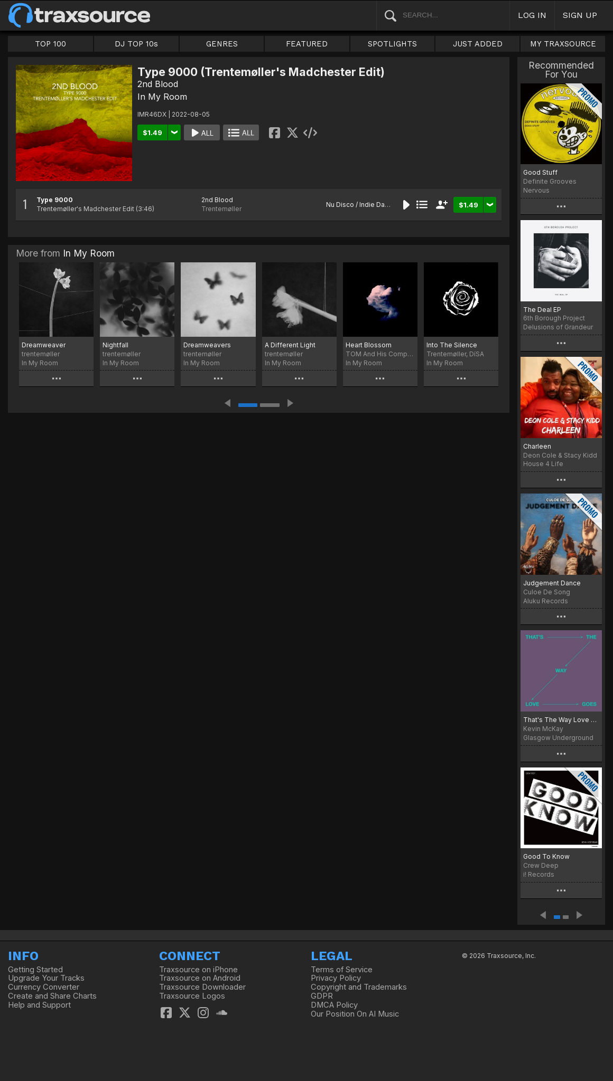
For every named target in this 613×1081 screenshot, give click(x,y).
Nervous (536, 190)
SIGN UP (580, 15)
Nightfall (115, 345)
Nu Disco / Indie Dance (361, 204)
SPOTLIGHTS (392, 44)
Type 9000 (54, 200)
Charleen (537, 446)
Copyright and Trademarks (359, 987)
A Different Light (290, 345)
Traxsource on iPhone (198, 969)
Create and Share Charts (52, 996)
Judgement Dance (552, 583)
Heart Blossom (369, 345)
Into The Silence (451, 345)
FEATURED (307, 44)
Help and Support (39, 1005)
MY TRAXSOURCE (563, 44)
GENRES (222, 44)
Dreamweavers (207, 345)
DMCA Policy (334, 1005)
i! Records (538, 874)
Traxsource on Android (199, 978)
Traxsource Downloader (202, 987)
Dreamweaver (44, 345)
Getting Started (35, 969)
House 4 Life (543, 464)
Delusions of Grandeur (558, 327)
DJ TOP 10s (136, 44)
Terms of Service (342, 969)
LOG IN (532, 15)
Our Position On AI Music (355, 1014)
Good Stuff (540, 172)
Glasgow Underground (558, 738)
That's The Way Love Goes (561, 720)
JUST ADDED (478, 44)
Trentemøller (221, 209)
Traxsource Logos (192, 996)
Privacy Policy (336, 978)
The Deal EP (542, 310)
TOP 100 (50, 44)
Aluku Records (545, 601)
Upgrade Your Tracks (46, 978)
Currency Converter (43, 987)
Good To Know (546, 856)
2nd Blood (157, 84)
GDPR (322, 996)
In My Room (162, 96)
